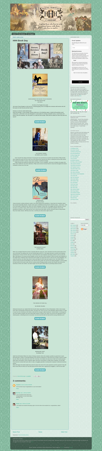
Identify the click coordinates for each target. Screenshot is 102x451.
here (80, 95)
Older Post (64, 432)
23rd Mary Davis (73, 185)
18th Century (73, 228)
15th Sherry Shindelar (75, 172)
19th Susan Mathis (74, 179)
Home (14, 34)
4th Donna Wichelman (75, 153)
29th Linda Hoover (74, 196)
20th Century (73, 232)
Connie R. (18, 384)
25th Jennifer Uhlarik (74, 189)
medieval (72, 255)
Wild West (72, 254)
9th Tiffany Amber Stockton (76, 162)
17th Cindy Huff (73, 175)
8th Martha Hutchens (74, 160)
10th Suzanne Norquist (75, 163)
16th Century (73, 225)
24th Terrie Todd (73, 187)
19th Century (73, 230)
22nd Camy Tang (74, 184)
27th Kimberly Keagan (75, 192)
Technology (72, 249)
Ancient (72, 235)
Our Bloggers (31, 34)
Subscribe (80, 81)
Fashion (72, 238)
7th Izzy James (73, 158)
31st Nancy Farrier (74, 199)
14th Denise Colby (74, 170)
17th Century (73, 226)
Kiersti (17, 403)
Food (71, 240)
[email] (80, 47)
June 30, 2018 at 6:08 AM (26, 384)
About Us (72, 233)
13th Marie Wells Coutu (75, 168)
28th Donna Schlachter (75, 194)
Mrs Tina (18, 392)
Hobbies (72, 242)
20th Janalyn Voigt (74, 180)
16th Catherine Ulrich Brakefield (77, 173)
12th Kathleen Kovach (75, 167)
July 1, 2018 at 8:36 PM (25, 392)
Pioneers (72, 245)
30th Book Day (73, 197)
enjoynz (62, 447)
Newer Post (16, 432)
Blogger (71, 447)
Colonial (72, 237)
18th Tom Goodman (74, 177)
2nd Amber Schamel (74, 150)
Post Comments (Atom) (24, 434)
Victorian (72, 252)
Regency (72, 247)
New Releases (21, 34)
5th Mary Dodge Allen (75, 155)
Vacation (72, 250)
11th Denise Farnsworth (75, 165)
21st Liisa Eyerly (73, 182)
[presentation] (79, 77)
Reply (17, 388)
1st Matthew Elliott (74, 148)
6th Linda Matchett (74, 156)
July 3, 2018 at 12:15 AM (25, 403)
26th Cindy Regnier (74, 191)
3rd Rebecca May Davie (75, 151)
